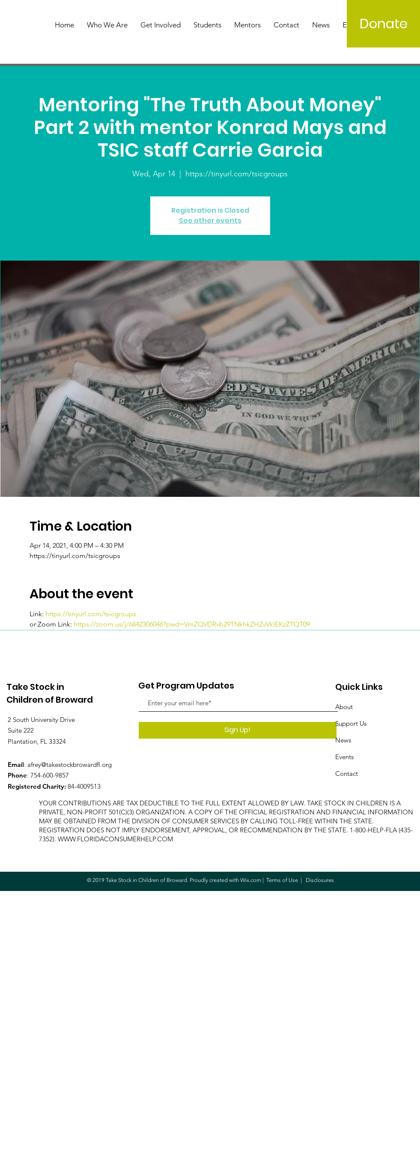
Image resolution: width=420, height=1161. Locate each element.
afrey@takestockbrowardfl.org (69, 764)
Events (344, 757)
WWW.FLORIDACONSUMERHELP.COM (115, 839)
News (343, 740)
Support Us (350, 723)
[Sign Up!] (238, 730)
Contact (346, 773)
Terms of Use (282, 880)
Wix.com (250, 880)
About (344, 707)
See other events (210, 221)
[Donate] (383, 24)
